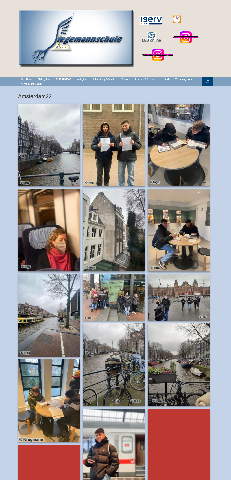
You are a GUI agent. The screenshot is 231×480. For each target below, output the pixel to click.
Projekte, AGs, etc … (145, 79)
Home (26, 79)
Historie (166, 79)
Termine (126, 79)
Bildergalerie (44, 79)
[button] (207, 81)
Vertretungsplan (183, 79)
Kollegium (82, 79)
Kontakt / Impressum (31, 84)
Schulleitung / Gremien (104, 79)
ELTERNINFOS (63, 79)
